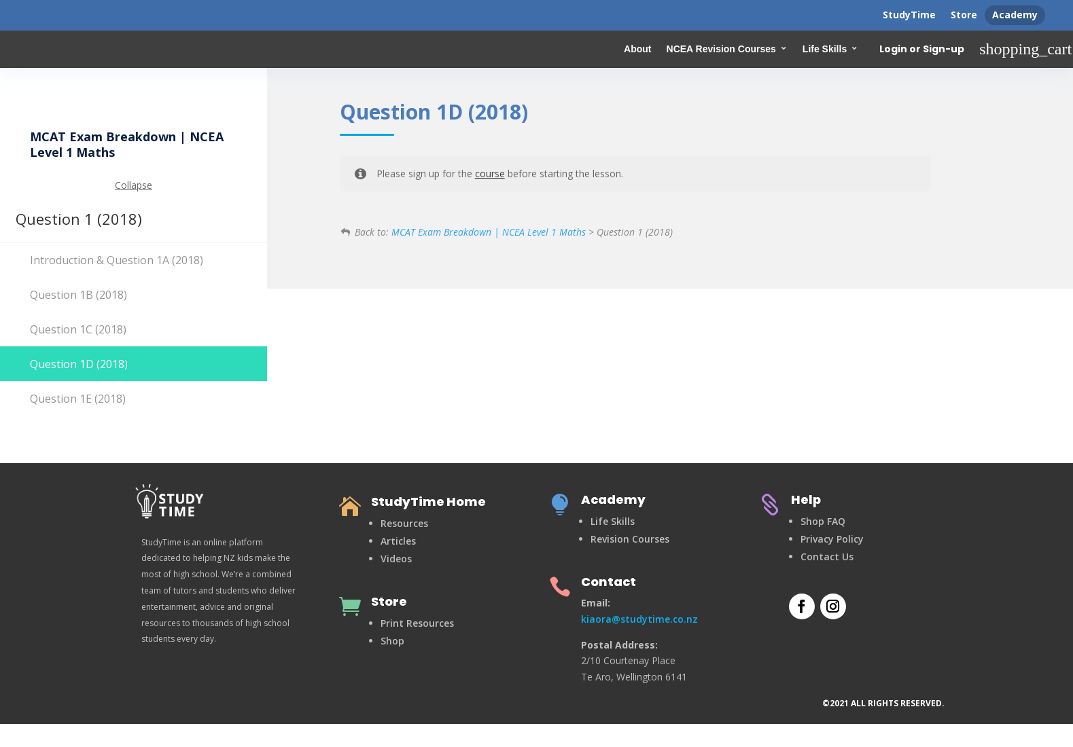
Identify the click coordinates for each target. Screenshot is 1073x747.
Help (806, 499)
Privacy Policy (832, 538)
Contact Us (827, 556)
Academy (1015, 14)
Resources (404, 523)
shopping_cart (1025, 49)
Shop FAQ (823, 521)
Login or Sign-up (921, 49)
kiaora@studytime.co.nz (639, 619)
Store (964, 14)
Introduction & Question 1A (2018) (116, 260)
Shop (392, 640)
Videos (396, 558)
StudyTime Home (428, 501)
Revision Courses (630, 538)
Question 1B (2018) (78, 294)
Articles (398, 540)
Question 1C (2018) (78, 329)
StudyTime (909, 14)
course (490, 173)
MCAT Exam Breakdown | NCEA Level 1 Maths (488, 231)
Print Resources (417, 623)
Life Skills (825, 49)
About (637, 49)
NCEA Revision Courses (721, 49)
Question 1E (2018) (78, 398)
